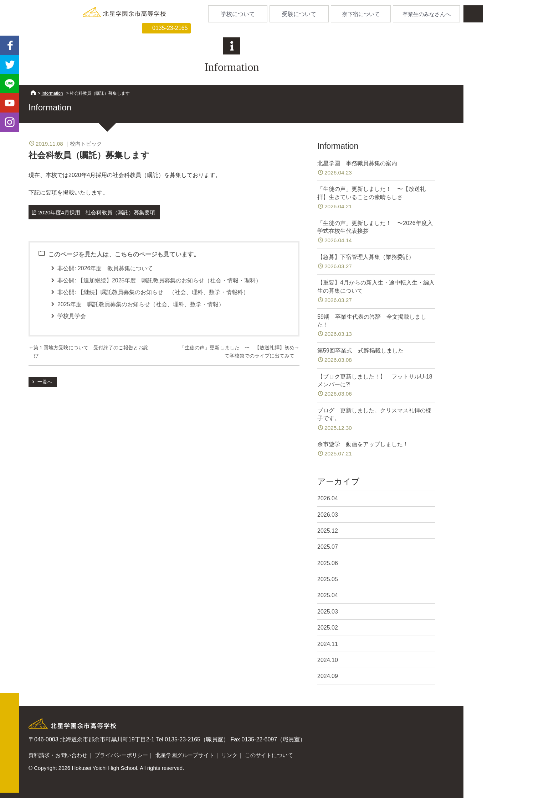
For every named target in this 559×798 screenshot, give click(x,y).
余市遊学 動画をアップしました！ (376, 449)
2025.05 (327, 579)
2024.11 (327, 644)
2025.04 (327, 595)
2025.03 (327, 612)
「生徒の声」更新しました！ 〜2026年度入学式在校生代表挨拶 (376, 232)
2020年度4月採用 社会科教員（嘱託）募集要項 (96, 212)
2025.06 (327, 563)
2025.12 (327, 531)
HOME (33, 92)
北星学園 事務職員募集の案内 (376, 168)
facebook (9, 45)
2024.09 (327, 676)
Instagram (9, 122)
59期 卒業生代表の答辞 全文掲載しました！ (376, 326)
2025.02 (327, 628)
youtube (9, 103)
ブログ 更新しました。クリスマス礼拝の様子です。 (376, 419)
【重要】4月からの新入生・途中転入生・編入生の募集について (376, 292)
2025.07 (327, 547)
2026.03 (327, 515)
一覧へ (44, 382)
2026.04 (327, 498)
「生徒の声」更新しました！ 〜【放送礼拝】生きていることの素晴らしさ (376, 198)
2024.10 (327, 660)
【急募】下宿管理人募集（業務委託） (376, 262)
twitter (9, 64)
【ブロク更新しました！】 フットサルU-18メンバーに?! (376, 386)
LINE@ (9, 83)
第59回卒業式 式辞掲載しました (376, 356)
